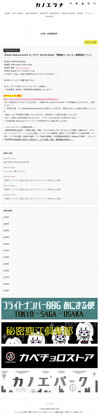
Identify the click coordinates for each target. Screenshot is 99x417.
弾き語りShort (68, 13)
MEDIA (20, 13)
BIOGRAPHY (55, 13)
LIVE (14, 13)
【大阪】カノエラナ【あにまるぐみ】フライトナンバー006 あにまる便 (32, 199)
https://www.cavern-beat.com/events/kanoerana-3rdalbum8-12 (30, 99)
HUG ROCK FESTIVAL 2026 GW (16, 162)
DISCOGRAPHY (31, 13)
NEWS (7, 13)
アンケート (89, 13)
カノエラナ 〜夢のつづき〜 (14, 171)
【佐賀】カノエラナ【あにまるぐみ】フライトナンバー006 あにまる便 (32, 189)
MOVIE (43, 13)
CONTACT (50, 17)
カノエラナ (49, 404)
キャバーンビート (23, 68)
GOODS (80, 13)
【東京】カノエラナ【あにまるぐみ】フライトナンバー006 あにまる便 (32, 180)
